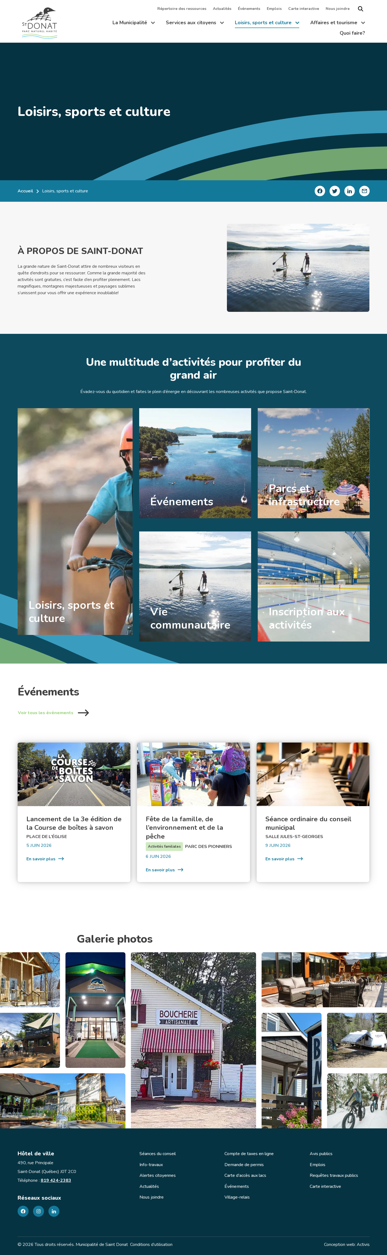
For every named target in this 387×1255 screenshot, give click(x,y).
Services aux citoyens (195, 23)
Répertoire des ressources (181, 8)
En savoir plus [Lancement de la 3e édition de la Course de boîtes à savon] (45, 858)
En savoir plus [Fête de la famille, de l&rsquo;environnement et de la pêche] (165, 869)
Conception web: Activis (347, 1245)
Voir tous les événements (53, 713)
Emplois (274, 8)
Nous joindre (338, 8)
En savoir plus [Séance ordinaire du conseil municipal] (284, 858)
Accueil (25, 191)
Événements (249, 8)
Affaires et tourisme (337, 23)
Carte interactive (303, 8)
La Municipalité (133, 23)
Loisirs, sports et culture (267, 23)
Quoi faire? (352, 33)
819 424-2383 (56, 1180)
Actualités (222, 8)
